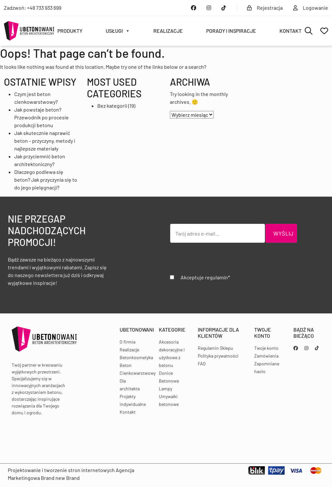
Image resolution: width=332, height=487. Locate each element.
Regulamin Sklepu (215, 348)
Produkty (69, 31)
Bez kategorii (112, 106)
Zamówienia (266, 356)
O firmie (128, 342)
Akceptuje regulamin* (205, 277)
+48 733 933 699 (44, 8)
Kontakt (290, 31)
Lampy (165, 388)
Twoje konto (266, 348)
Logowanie (310, 8)
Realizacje (168, 31)
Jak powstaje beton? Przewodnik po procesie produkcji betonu (41, 117)
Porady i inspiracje (231, 31)
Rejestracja (265, 8)
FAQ (202, 363)
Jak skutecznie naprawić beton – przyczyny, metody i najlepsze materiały (44, 141)
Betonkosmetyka (136, 357)
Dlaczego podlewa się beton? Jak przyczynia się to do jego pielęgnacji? (45, 179)
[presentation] (219, 261)
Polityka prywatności (218, 356)
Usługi (118, 30)
